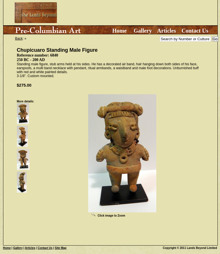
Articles (166, 31)
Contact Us (195, 31)
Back (19, 39)
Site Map (60, 247)
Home (119, 31)
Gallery (143, 31)
